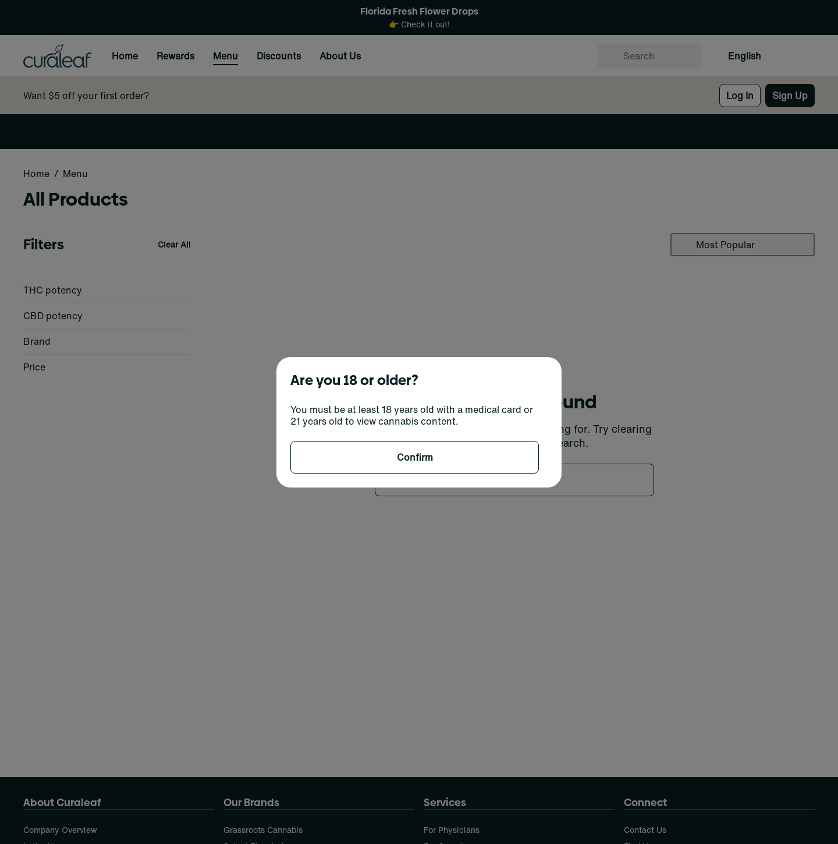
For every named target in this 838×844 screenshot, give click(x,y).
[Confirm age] (414, 457)
